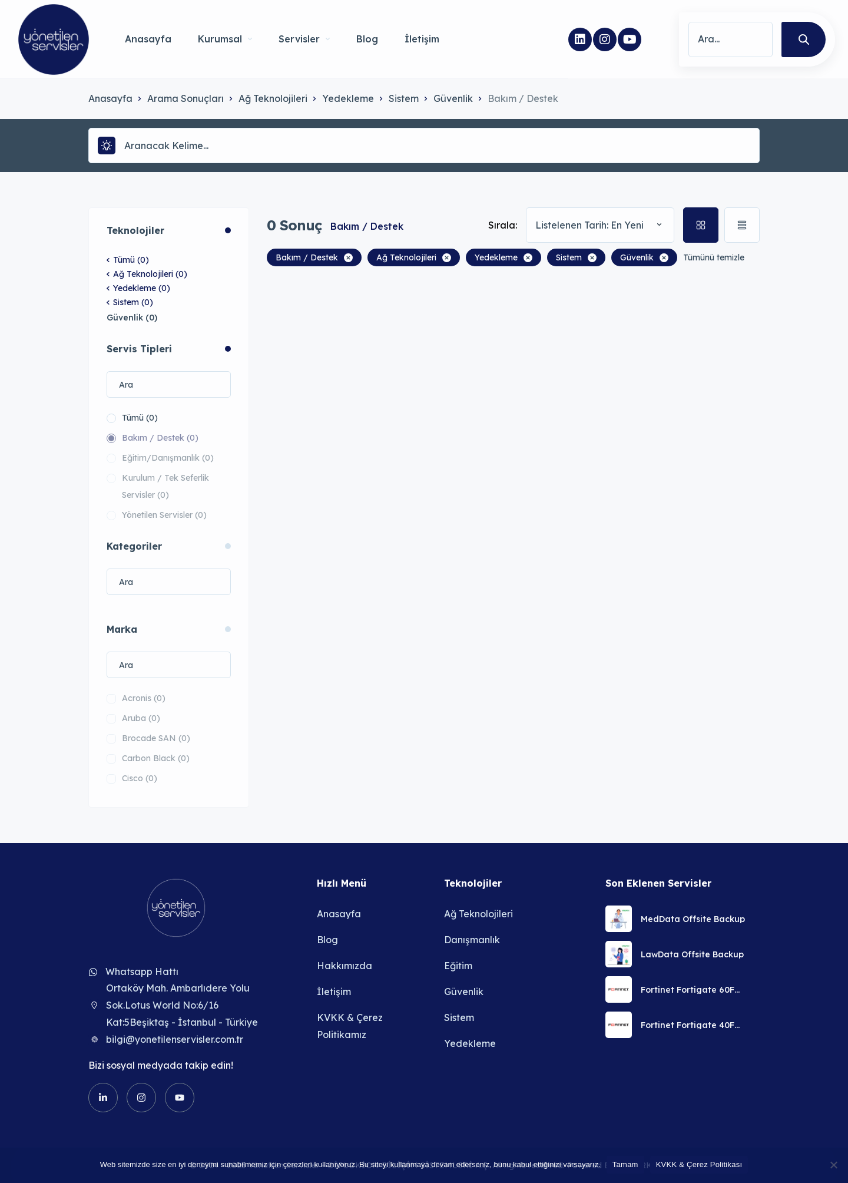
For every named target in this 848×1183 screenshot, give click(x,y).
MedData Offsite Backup (693, 919)
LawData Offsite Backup (692, 954)
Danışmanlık (472, 940)
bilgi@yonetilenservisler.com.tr (174, 1039)
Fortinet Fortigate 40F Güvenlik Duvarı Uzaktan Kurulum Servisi (693, 1025)
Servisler (304, 39)
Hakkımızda (344, 965)
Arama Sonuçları (185, 98)
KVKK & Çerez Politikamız (350, 1026)
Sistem (404, 98)
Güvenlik (453, 98)
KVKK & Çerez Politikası (699, 1164)
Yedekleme (348, 98)
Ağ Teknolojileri (272, 98)
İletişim (422, 39)
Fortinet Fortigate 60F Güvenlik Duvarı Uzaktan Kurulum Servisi (693, 990)
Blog (367, 39)
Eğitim (458, 965)
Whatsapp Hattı (141, 971)
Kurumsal (225, 39)
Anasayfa (148, 39)
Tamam (625, 1164)
